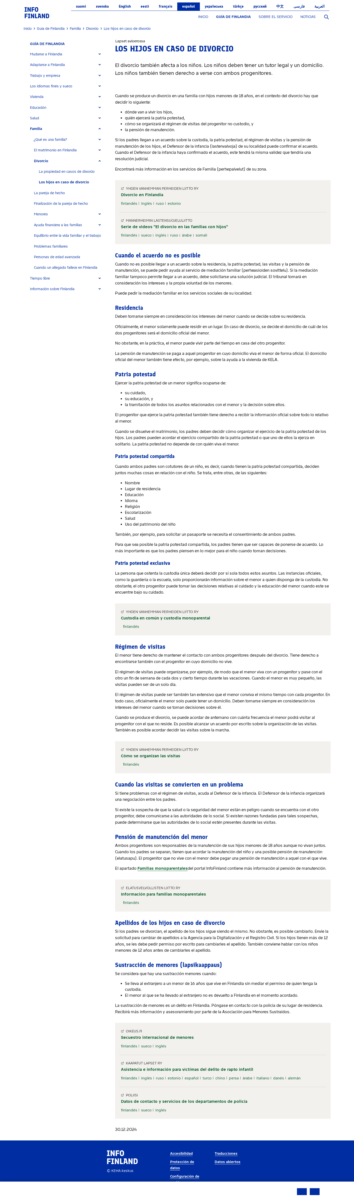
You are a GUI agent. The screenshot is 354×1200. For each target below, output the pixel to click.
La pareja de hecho (49, 193)
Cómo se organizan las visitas (150, 756)
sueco (146, 235)
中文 (280, 6)
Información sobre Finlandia (52, 289)
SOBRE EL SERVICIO (276, 17)
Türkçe (238, 6)
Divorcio (41, 161)
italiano (262, 1078)
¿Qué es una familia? (50, 140)
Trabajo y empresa (45, 76)
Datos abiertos (227, 1162)
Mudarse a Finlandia (46, 54)
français (165, 6)
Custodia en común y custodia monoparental (165, 618)
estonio (174, 203)
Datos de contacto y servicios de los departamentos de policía (184, 1101)
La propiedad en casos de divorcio (67, 172)
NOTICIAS (308, 17)
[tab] (67, 54)
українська (214, 6)
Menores (41, 214)
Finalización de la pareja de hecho (61, 204)
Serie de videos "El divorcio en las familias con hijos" (174, 226)
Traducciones (226, 1154)
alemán (294, 1078)
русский (259, 6)
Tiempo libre (40, 278)
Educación (38, 108)
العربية (319, 6)
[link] (37, 12)
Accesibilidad (181, 1154)
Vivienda (37, 97)
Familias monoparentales (162, 868)
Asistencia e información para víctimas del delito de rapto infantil (187, 1069)
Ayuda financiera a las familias (58, 225)
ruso (160, 203)
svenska (102, 6)
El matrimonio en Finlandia (55, 150)
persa (234, 1078)
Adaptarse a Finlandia (47, 65)
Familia (36, 129)
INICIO (203, 17)
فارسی (299, 6)
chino (220, 1078)
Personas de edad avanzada (57, 257)
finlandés (129, 203)
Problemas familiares (51, 246)
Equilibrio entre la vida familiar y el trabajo (67, 236)
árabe (187, 235)
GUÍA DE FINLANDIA (233, 17)
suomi (81, 6)
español (188, 6)
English (125, 6)
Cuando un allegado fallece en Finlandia (65, 268)
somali (201, 235)
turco (207, 1078)
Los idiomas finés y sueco (51, 86)
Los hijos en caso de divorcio (64, 182)
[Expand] (100, 54)
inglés (146, 203)
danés (278, 1078)
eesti (145, 6)
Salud (34, 118)
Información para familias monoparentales (163, 894)
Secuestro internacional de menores (157, 1037)
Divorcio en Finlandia (142, 194)
